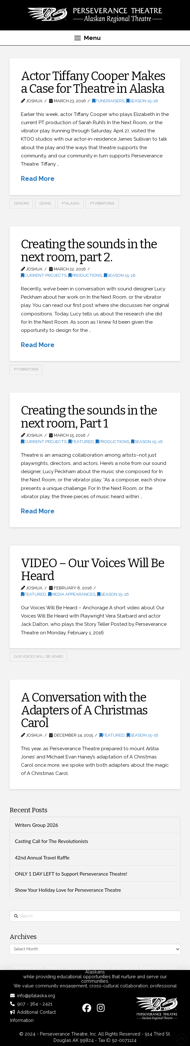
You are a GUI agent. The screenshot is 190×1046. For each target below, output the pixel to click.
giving (45, 203)
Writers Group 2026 (36, 825)
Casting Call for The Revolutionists (51, 841)
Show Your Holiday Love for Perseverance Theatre (68, 890)
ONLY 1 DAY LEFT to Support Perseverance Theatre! (71, 874)
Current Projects (43, 275)
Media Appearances (71, 594)
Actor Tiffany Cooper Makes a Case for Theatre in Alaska (93, 82)
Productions (85, 275)
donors (21, 203)
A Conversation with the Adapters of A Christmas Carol (84, 710)
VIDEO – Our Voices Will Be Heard (92, 569)
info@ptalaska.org (36, 995)
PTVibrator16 (102, 203)
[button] (87, 38)
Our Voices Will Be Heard (38, 657)
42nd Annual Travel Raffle (42, 857)
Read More (37, 178)
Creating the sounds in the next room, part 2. (89, 250)
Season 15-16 (142, 100)
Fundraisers (108, 100)
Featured (81, 441)
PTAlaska (70, 203)
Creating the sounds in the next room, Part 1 (89, 416)
